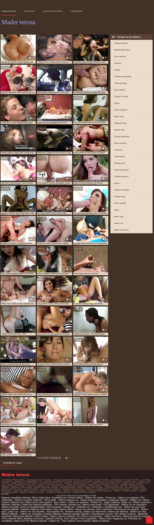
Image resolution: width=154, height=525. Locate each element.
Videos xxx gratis (10, 507)
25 (66, 458)
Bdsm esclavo (120, 143)
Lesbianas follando (118, 500)
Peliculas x (97, 507)
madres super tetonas (11, 489)
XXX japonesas (111, 504)
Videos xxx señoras (118, 511)
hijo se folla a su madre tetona (125, 480)
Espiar (116, 103)
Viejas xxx (126, 502)
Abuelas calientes (52, 514)
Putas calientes (120, 110)
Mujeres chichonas (33, 518)
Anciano (117, 63)
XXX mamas (60, 504)
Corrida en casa (121, 96)
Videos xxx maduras (128, 497)
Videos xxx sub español (32, 511)
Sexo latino (46, 509)
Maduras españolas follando (16, 497)
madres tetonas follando (84, 492)
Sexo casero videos (63, 509)
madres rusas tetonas (135, 488)
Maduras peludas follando (76, 514)
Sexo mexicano (104, 509)
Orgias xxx (54, 521)
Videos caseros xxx (68, 500)
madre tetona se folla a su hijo (21, 484)
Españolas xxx (59, 497)
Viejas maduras (112, 502)
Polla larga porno (121, 170)
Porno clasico (42, 516)
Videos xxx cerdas (94, 497)
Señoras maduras (30, 509)
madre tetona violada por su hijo (103, 484)
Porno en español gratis (32, 507)
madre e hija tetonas (83, 481)
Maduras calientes (10, 504)
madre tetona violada (76, 484)
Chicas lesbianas (121, 136)
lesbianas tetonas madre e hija (28, 481)
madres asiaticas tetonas (131, 484)
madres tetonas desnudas (125, 491)
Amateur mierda (121, 43)
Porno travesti (120, 203)
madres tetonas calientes (24, 491)
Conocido (118, 150)
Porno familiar (84, 521)
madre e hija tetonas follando (108, 481)
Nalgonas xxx (120, 518)
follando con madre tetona (38, 480)
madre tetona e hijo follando (24, 483)
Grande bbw (119, 130)
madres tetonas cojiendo (75, 491)
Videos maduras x (142, 502)
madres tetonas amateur (97, 489)
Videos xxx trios (138, 511)
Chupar (117, 70)
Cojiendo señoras (54, 518)
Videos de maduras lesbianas (37, 504)
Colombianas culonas (102, 514)
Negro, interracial (121, 230)
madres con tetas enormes (64, 486)
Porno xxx (111, 497)
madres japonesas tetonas (46, 488)
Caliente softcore (121, 176)
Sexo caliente (71, 518)
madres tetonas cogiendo (50, 491)
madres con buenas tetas (38, 486)
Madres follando (10, 514)
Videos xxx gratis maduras (29, 500)
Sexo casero (60, 502)
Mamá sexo (119, 116)
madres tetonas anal (120, 489)
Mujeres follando (39, 521)
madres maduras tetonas (71, 488)
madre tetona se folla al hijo (51, 484)
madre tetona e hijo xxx (51, 483)
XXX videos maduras (125, 514)
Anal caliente (119, 90)
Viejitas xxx (135, 500)
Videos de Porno (112, 516)
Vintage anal (119, 163)
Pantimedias (119, 156)
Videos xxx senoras (85, 509)
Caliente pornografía (122, 76)
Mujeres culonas (73, 511)
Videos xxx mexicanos (95, 511)
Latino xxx (13, 511)
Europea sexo (120, 196)
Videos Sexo (105, 518)
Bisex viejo (118, 216)
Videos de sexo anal (134, 507)
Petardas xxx (84, 507)
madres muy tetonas (94, 488)
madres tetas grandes (50, 489)
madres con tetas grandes (89, 486)
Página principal (8, 11)
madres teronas (31, 489)
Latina (116, 183)
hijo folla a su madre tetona (96, 480)
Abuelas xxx (74, 504)
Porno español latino (12, 518)
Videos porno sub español (38, 502)
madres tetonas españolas (59, 492)
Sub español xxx (55, 511)
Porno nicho (29, 11)
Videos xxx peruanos (92, 516)
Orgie (116, 210)
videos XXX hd (21, 521)
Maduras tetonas (100, 521)
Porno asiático (120, 56)
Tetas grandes (120, 83)
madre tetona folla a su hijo (77, 483)
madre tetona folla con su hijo (106, 483)
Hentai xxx (118, 223)
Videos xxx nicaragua (31, 514)
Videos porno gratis (92, 504)
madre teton (130, 481)
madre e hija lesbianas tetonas (57, 481)
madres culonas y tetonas (115, 486)
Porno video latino (41, 497)
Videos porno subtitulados (93, 500)
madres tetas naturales (73, 489)
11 (59, 458)
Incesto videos (76, 497)
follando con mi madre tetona (67, 480)
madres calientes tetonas (13, 486)
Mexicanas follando (23, 516)
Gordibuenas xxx (113, 507)
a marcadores (76, 11)
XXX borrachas (54, 507)
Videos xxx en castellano (134, 504)
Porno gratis (50, 500)
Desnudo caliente (121, 190)
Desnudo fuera (120, 123)
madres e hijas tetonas (21, 488)
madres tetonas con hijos (100, 491)
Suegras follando (10, 509)
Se (78, 516)
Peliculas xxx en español (126, 509)
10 (56, 458)
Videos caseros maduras (62, 516)
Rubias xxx (97, 502)
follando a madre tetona (12, 480)
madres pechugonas (114, 488)
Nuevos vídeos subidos (52, 11)
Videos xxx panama (78, 502)
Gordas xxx (69, 507)
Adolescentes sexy (122, 50)
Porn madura (68, 521)
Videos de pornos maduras (136, 516)
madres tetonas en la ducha (32, 492)
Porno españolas (88, 518)
